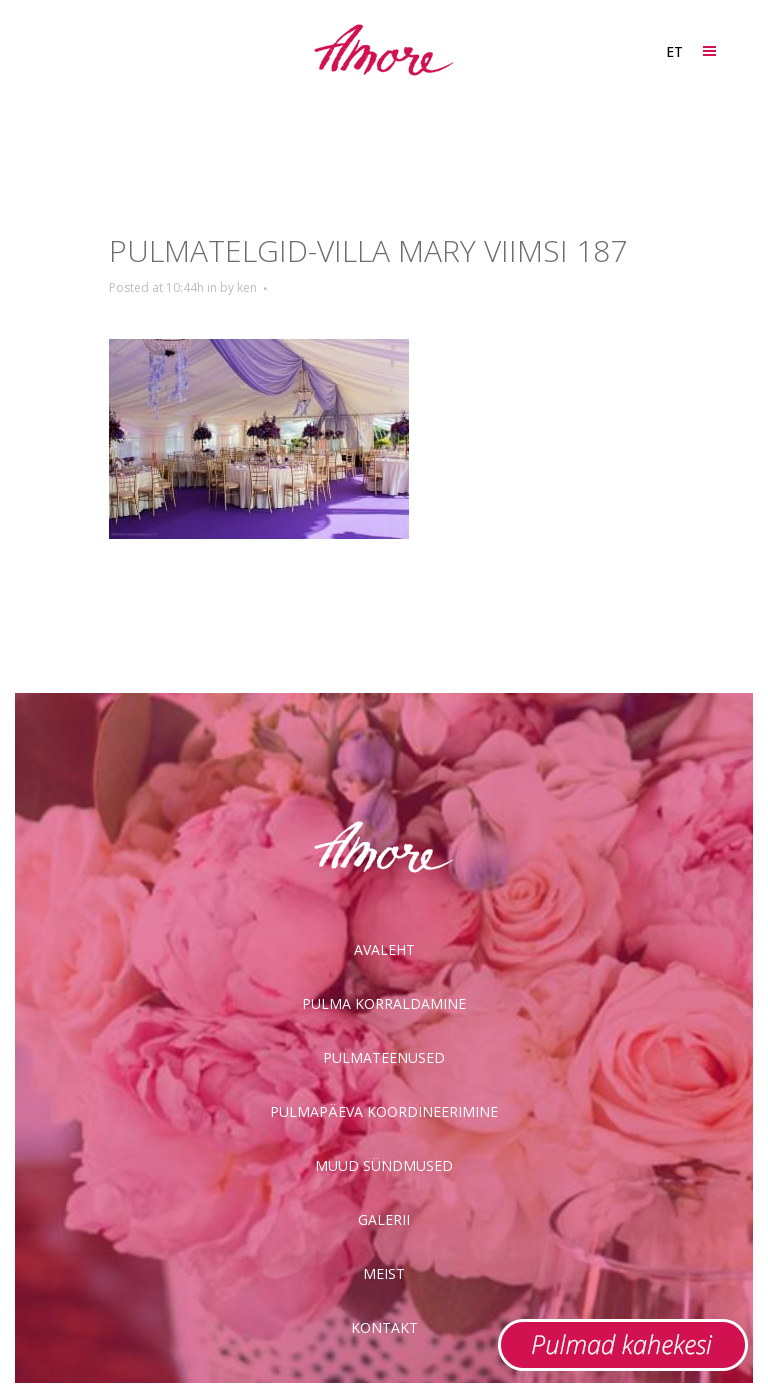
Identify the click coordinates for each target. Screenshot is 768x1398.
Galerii (384, 1219)
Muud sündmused (384, 1165)
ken (247, 287)
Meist (384, 1273)
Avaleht (384, 949)
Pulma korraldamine (384, 1003)
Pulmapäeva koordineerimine (384, 1111)
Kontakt (384, 1327)
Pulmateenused (384, 1057)
